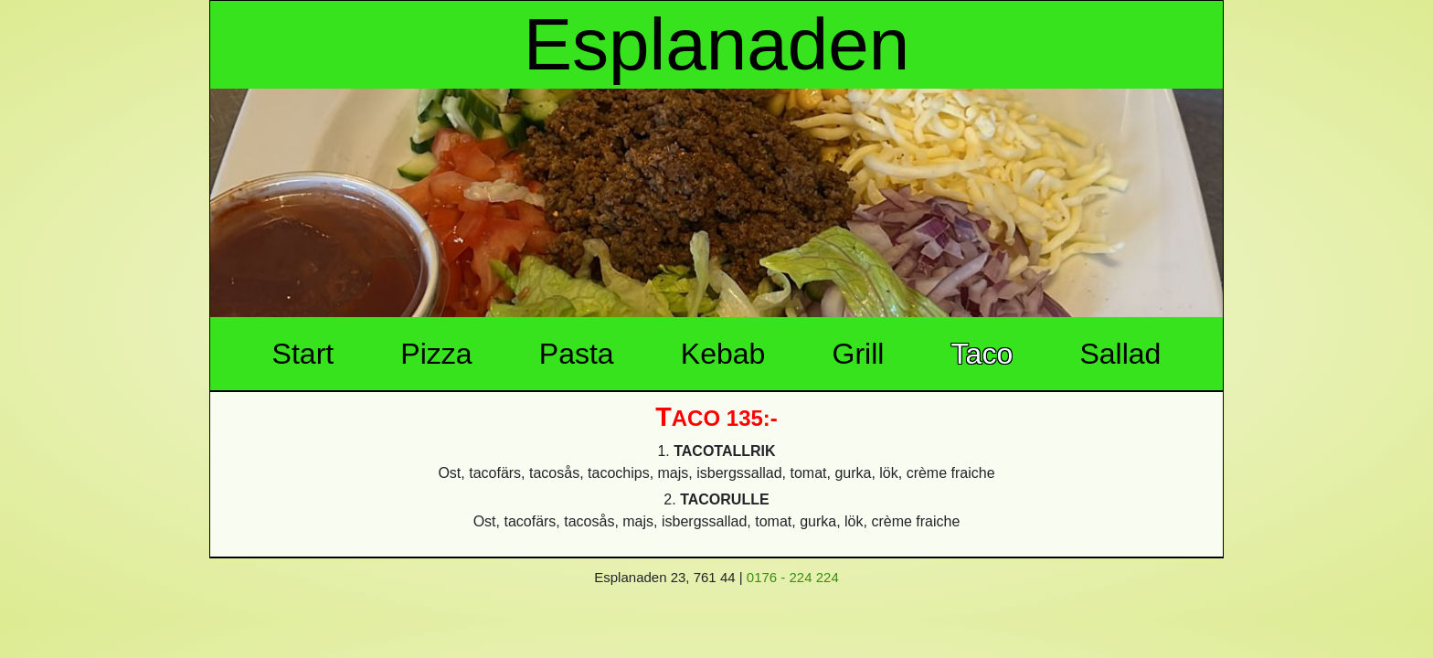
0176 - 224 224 (793, 577)
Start (303, 353)
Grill (859, 353)
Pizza (436, 353)
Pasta (576, 353)
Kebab (723, 353)
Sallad (1120, 353)
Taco (982, 353)
